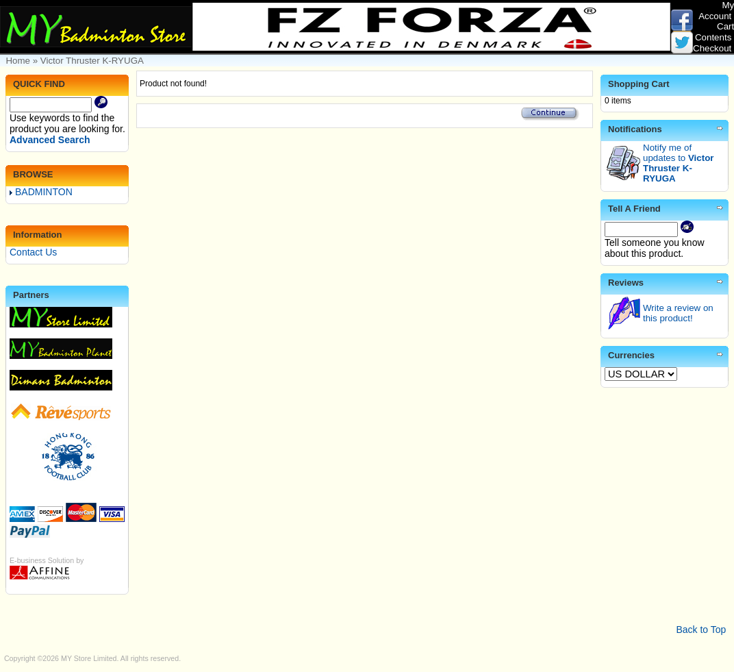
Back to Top (701, 629)
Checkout (712, 48)
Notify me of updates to (678, 163)
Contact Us (33, 252)
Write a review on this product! (678, 313)
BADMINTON (41, 191)
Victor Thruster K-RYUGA (92, 60)
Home (17, 60)
